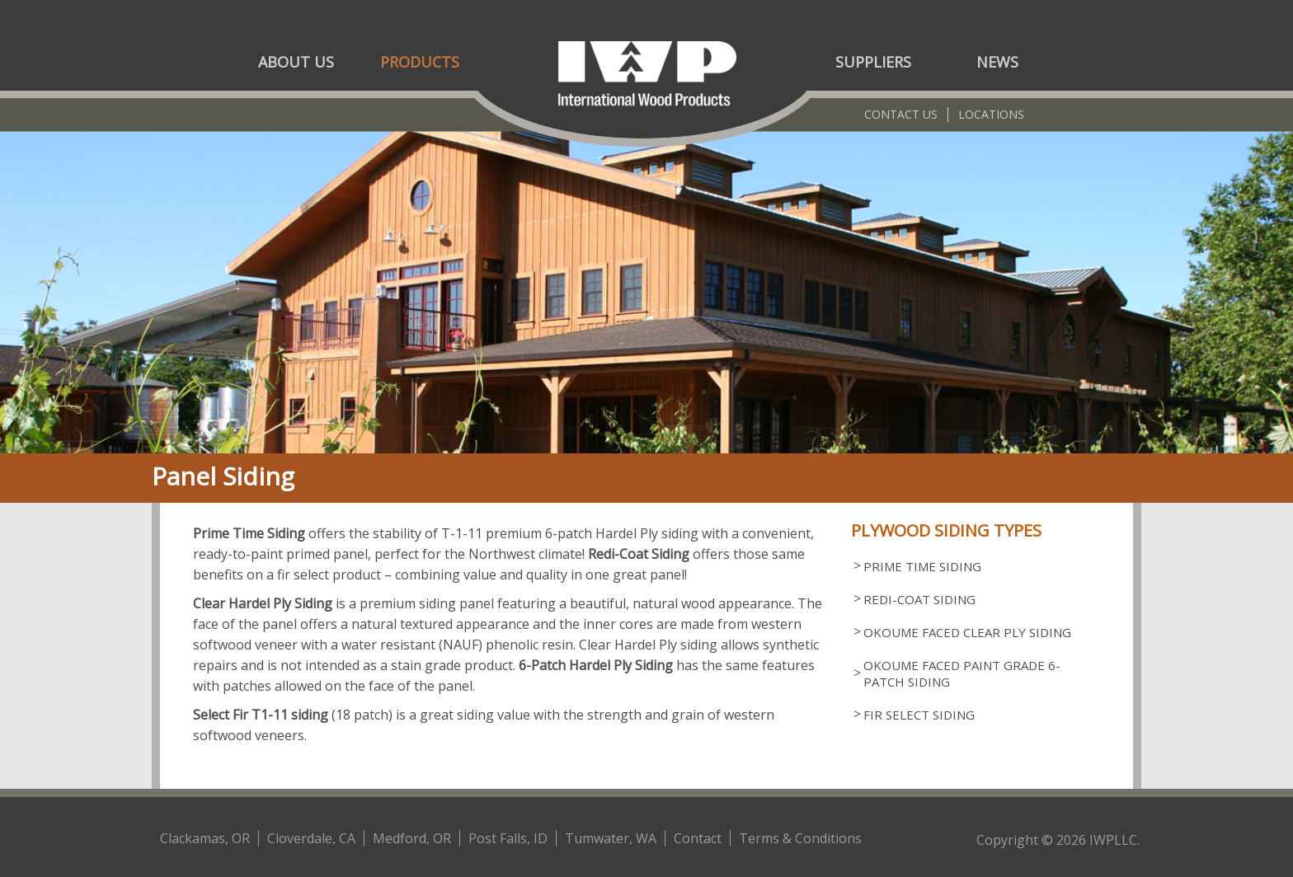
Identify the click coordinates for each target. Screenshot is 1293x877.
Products (419, 62)
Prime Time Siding (922, 566)
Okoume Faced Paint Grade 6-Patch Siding (961, 673)
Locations (991, 114)
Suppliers (873, 62)
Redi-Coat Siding (919, 599)
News (997, 62)
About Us (296, 62)
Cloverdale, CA (311, 838)
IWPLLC (1113, 840)
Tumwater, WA (610, 838)
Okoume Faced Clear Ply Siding (967, 632)
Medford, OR (412, 838)
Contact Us (901, 114)
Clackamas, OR (205, 838)
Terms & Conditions (800, 838)
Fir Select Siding (919, 714)
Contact (698, 838)
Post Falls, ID (508, 838)
